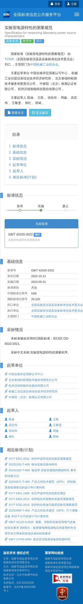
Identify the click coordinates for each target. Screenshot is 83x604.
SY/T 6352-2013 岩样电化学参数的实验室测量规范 (39, 499)
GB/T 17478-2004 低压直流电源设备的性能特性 (37, 539)
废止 (65, 206)
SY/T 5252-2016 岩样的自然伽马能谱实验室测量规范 (41, 504)
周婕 (54, 430)
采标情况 (20, 158)
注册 (72, 4)
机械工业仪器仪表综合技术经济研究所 (31, 391)
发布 (20, 206)
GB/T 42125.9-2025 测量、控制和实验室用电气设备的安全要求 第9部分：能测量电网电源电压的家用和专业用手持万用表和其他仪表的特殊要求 (40, 527)
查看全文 (16, 112)
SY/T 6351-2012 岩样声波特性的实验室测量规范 (38, 458)
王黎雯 (55, 425)
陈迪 (9, 419)
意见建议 (40, 112)
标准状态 (20, 146)
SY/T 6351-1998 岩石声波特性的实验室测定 (35, 493)
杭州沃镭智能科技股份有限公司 (27, 385)
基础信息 (20, 152)
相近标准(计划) (25, 177)
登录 (55, 4)
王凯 (54, 419)
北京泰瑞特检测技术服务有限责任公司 (31, 380)
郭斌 (54, 436)
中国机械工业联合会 (44, 64)
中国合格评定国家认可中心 (24, 374)
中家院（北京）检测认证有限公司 (28, 397)
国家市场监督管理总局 (58, 558)
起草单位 (20, 165)
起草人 (18, 171)
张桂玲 (11, 430)
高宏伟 (11, 425)
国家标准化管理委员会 (58, 562)
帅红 (9, 436)
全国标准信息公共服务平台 (32, 14)
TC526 (9, 59)
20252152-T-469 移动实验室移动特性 (31, 464)
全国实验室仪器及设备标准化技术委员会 (57, 305)
